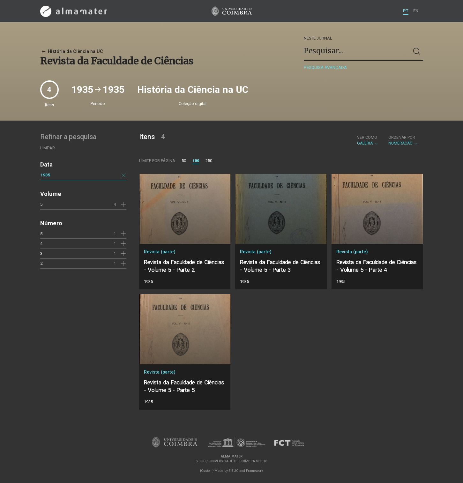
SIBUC (233, 471)
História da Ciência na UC (71, 51)
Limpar (47, 147)
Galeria (367, 140)
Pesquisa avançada (325, 67)
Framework (254, 471)
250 (208, 160)
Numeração (403, 140)
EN (415, 10)
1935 (45, 174)
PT (405, 10)
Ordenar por (401, 137)
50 (184, 160)
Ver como (367, 137)
